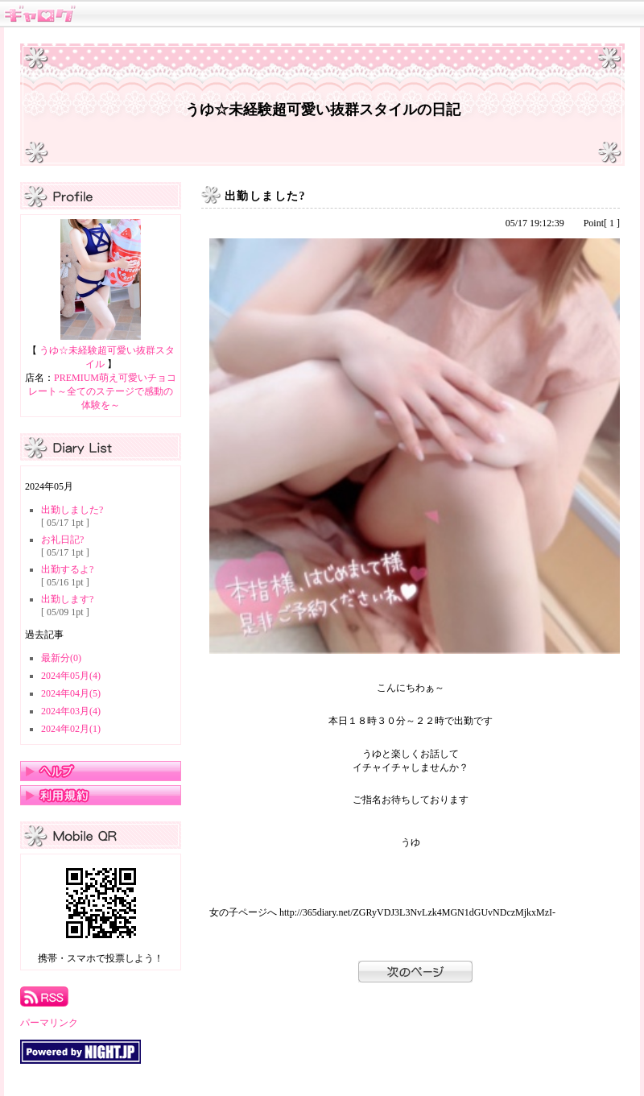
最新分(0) (61, 658)
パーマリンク (49, 1022)
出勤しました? (72, 509)
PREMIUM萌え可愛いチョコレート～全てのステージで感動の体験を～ (102, 391)
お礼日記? (62, 539)
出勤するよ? (67, 569)
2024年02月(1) (71, 728)
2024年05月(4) (71, 675)
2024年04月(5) (71, 693)
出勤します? (67, 599)
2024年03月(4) (71, 711)
